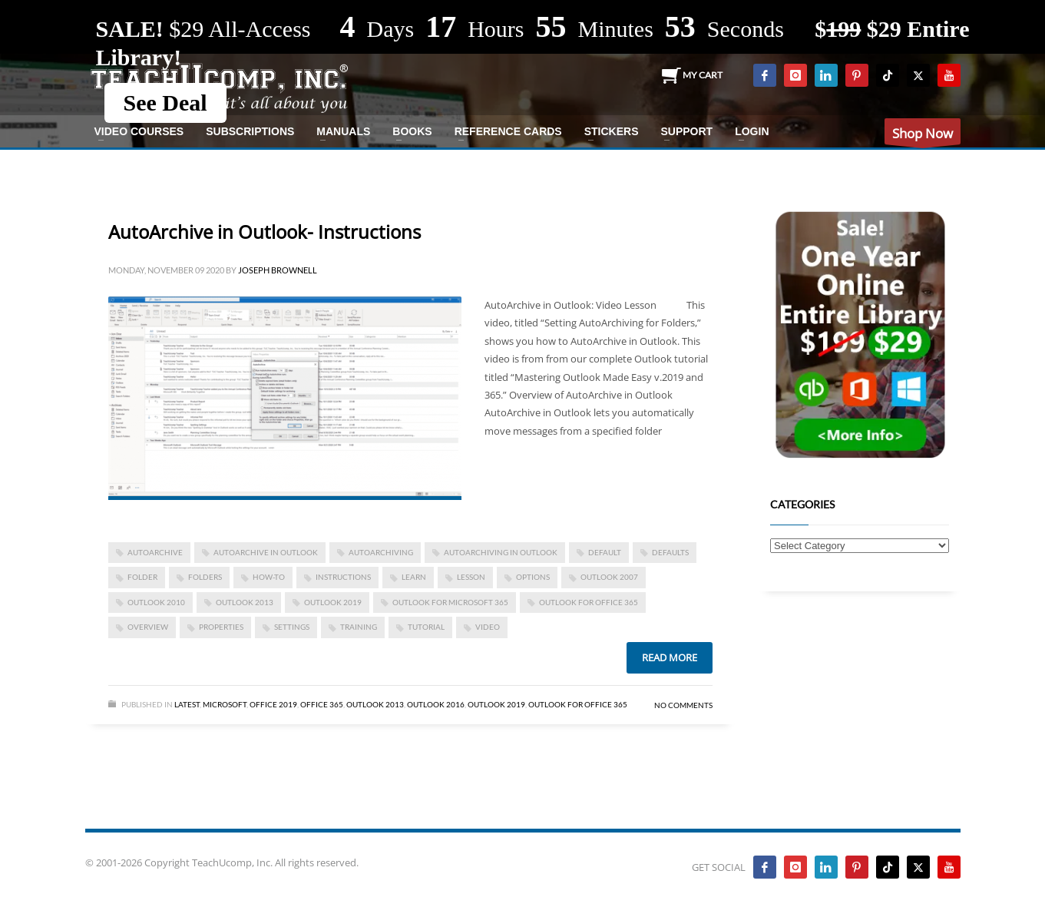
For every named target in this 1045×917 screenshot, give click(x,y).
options (533, 576)
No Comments (683, 705)
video (487, 626)
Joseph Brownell (277, 270)
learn (414, 576)
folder (142, 576)
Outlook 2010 (156, 602)
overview (147, 626)
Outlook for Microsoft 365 (450, 602)
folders (205, 576)
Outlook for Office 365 (588, 602)
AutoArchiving (381, 552)
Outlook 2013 (375, 704)
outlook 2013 (244, 602)
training (358, 626)
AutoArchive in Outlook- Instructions (264, 231)
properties (221, 626)
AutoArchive (155, 552)
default (604, 552)
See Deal (165, 102)
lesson (471, 576)
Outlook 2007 (609, 576)
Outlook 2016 (436, 704)
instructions (343, 576)
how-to (269, 576)
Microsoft (224, 704)
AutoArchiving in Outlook (500, 552)
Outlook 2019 (333, 602)
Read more (669, 657)
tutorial (426, 626)
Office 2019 (273, 704)
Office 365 (321, 704)
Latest (187, 704)
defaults (670, 552)
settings (291, 626)
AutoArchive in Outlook (265, 552)
